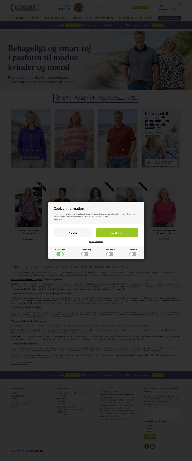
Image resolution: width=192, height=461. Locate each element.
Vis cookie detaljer (96, 241)
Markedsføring (85, 252)
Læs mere (58, 219)
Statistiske (133, 252)
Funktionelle (110, 252)
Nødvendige (60, 252)
